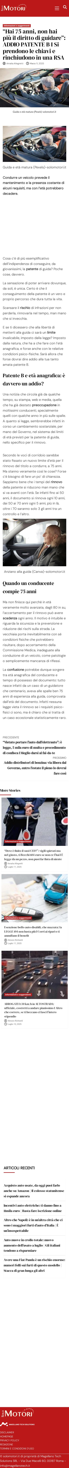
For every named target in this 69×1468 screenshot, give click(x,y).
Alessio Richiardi (15, 940)
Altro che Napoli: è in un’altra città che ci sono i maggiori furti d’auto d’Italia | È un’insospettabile (33, 1225)
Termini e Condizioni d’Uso (17, 1448)
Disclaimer (7, 1432)
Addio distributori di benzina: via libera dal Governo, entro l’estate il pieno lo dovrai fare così (34, 766)
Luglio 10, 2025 (15, 1024)
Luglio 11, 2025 (15, 867)
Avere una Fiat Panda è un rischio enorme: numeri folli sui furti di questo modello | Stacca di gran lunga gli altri (34, 1265)
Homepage (6, 1436)
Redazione (6, 1444)
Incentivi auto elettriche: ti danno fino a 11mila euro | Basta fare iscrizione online (33, 1208)
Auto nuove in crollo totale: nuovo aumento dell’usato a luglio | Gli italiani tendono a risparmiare (32, 1245)
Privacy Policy (9, 1440)
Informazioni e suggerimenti (17, 26)
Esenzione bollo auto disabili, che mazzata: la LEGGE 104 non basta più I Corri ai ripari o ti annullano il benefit (33, 931)
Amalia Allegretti (14, 63)
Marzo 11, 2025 (37, 63)
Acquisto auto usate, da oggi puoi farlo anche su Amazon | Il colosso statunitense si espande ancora (34, 1190)
